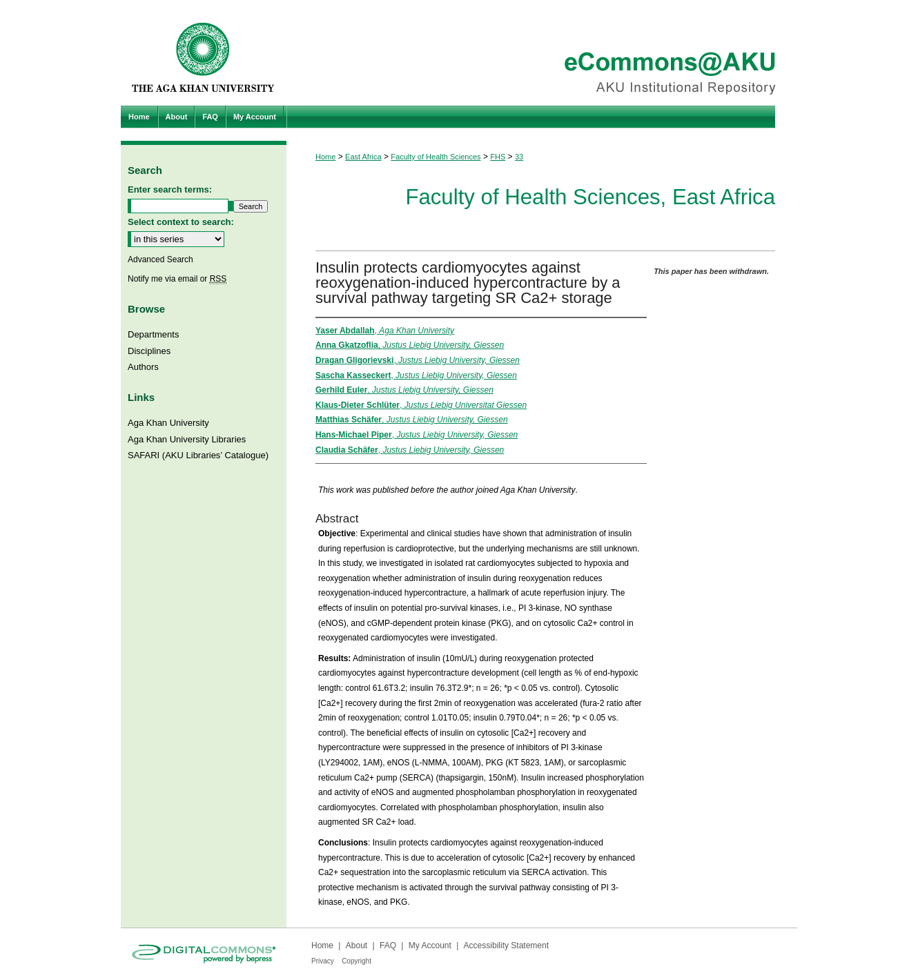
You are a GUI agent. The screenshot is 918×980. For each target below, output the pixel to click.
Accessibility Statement (506, 945)
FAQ (388, 945)
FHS (497, 157)
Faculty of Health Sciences (435, 157)
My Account (430, 945)
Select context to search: (181, 222)
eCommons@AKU (541, 53)
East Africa (363, 157)
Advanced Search (160, 259)
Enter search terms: (170, 189)
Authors (143, 367)
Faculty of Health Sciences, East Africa (590, 197)
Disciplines (149, 351)
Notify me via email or (177, 279)
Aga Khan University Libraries (187, 439)
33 (519, 157)
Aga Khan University (168, 423)
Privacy (322, 961)
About (356, 945)
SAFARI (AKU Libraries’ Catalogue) (198, 455)
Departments (153, 334)
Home (325, 157)
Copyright (356, 961)
